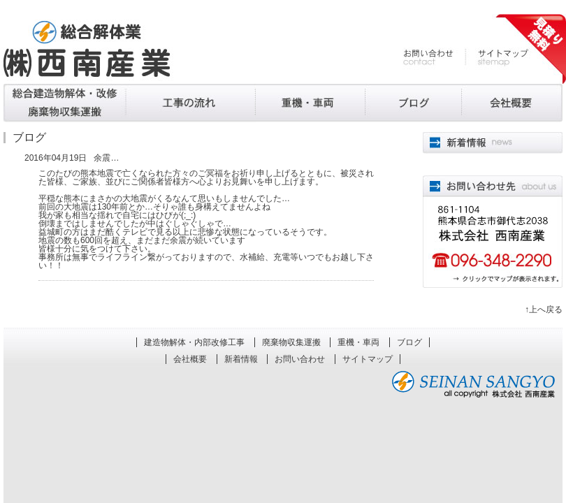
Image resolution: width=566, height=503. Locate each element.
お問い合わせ (434, 57)
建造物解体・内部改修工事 (64, 103)
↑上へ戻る (544, 309)
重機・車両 (310, 103)
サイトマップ (496, 57)
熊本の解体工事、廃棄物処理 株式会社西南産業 (86, 49)
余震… (106, 158)
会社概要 (512, 103)
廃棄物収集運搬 (191, 103)
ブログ (413, 103)
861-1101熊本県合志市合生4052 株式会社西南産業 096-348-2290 (493, 231)
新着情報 (241, 359)
